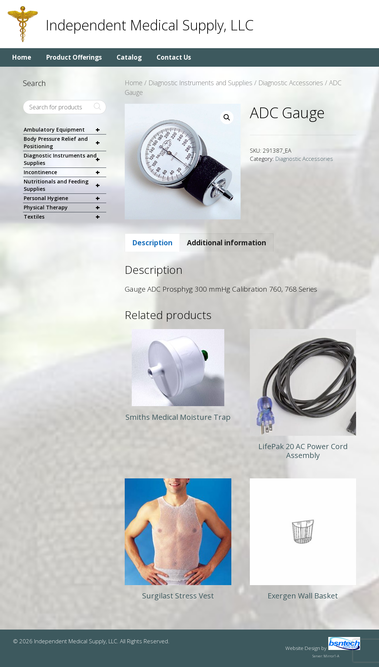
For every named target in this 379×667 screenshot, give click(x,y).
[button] (227, 117)
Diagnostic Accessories (290, 82)
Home (21, 57)
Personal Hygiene (65, 198)
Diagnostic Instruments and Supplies (200, 82)
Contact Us (174, 57)
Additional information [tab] (226, 243)
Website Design (302, 648)
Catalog (129, 57)
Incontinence (65, 172)
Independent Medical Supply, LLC (150, 24)
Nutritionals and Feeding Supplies (65, 185)
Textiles (65, 216)
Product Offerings (74, 57)
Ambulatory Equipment (65, 130)
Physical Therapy (65, 207)
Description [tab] (152, 243)
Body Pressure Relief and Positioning (65, 143)
